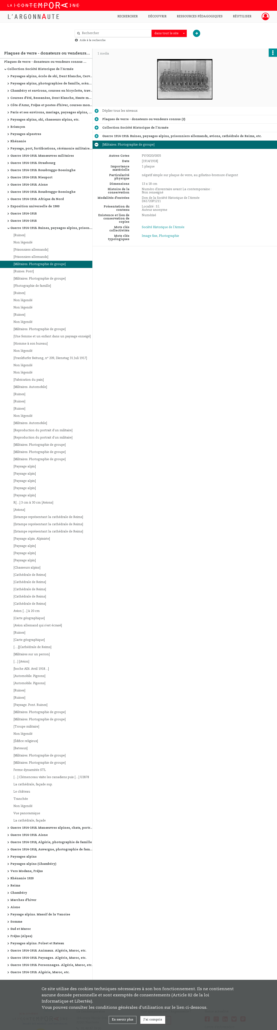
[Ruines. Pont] (23, 271)
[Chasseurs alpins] (26, 567)
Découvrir (157, 16)
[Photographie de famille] (32, 285)
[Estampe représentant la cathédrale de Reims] (48, 517)
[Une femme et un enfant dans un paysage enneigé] (52, 336)
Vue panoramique (26, 813)
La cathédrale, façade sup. (33, 784)
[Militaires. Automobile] (30, 387)
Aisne (15, 907)
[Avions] (19, 509)
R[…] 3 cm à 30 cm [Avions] (33, 502)
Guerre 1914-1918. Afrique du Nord (37, 199)
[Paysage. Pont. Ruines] (30, 705)
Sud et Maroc (20, 929)
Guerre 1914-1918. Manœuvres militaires (42, 155)
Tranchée (20, 799)
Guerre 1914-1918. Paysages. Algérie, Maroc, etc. (48, 958)
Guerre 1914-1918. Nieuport (31, 177)
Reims (15, 885)
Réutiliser (242, 16)
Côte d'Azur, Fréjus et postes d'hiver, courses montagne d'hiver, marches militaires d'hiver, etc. (51, 105)
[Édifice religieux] (25, 741)
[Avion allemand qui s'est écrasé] (37, 625)
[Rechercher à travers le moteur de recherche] (115, 33)
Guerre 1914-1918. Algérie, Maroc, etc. (40, 972)
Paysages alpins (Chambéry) (33, 864)
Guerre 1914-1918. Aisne (29, 184)
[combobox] (169, 33)
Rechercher (127, 16)
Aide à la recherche (92, 40)
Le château (21, 791)
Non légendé (23, 242)
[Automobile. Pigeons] (29, 676)
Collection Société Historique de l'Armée (40, 69)
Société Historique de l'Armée (163, 227)
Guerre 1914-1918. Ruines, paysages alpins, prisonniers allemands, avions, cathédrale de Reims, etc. (51, 228)
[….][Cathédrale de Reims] (32, 647)
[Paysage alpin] (24, 466)
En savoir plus (122, 1019)
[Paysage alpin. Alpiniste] (31, 538)
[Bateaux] (20, 748)
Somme (16, 921)
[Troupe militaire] (26, 726)
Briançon (17, 127)
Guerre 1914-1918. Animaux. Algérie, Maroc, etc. (48, 950)
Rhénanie (18, 141)
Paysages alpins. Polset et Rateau (37, 943)
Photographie (169, 236)
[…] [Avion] (21, 661)
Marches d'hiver (23, 900)
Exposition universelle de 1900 (34, 206)
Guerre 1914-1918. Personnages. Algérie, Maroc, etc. (51, 965)
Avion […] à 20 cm (26, 611)
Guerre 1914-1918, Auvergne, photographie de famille (51, 849)
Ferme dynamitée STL (29, 770)
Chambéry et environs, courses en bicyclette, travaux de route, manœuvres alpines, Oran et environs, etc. (51, 90)
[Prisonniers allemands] (30, 249)
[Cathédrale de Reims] (29, 575)
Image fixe (149, 236)
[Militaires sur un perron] (31, 654)
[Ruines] (19, 235)
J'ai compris (152, 1019)
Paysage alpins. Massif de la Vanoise (40, 914)
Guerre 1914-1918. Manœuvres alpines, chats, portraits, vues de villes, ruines (51, 827)
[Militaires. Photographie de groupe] (39, 264)
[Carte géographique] (29, 618)
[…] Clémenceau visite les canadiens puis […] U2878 (51, 777)
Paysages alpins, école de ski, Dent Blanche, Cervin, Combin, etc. (51, 76)
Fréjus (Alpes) (21, 936)
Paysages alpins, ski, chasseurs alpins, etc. (44, 119)
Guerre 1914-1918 (23, 213)
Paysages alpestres (25, 134)
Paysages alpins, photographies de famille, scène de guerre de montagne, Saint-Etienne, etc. (51, 83)
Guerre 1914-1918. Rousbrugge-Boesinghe (43, 170)
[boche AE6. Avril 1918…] (31, 668)
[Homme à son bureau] (30, 343)
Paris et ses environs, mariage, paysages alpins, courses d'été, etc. (51, 112)
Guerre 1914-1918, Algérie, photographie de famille (51, 842)
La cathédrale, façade (29, 820)
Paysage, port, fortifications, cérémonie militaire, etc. (51, 148)
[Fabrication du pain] (28, 379)
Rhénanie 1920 (22, 878)
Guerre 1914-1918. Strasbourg (32, 163)
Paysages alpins (23, 856)
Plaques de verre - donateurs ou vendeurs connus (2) (45, 61)
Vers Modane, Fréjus (26, 871)
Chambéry (18, 892)
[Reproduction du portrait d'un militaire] (42, 430)
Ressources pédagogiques (200, 16)
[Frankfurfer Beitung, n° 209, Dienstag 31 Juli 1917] (50, 358)
